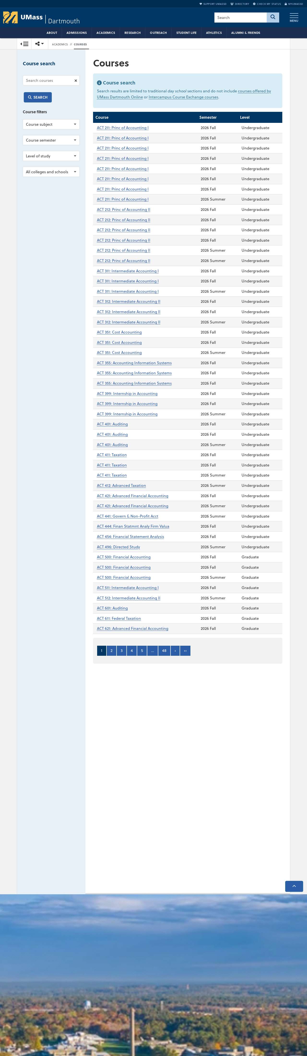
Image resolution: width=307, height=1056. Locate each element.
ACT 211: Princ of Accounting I (123, 128)
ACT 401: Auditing (112, 424)
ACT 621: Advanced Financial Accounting (132, 628)
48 (164, 650)
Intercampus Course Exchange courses (183, 97)
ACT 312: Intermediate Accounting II (128, 301)
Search (40, 97)
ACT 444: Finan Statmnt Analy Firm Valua (133, 526)
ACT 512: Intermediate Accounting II (128, 598)
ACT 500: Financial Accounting (124, 557)
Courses (80, 44)
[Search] (273, 17)
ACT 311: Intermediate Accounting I (128, 271)
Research (132, 32)
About (52, 32)
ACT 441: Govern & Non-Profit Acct (127, 516)
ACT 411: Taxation (112, 455)
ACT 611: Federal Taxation (119, 618)
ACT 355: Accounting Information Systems (134, 362)
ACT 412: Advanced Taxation (121, 485)
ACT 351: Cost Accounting (119, 332)
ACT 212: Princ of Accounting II (123, 209)
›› (185, 650)
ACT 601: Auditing (112, 608)
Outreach (158, 32)
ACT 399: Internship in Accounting (127, 393)
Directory (239, 4)
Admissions (76, 32)
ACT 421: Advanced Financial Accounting (132, 495)
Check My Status (267, 4)
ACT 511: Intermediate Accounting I (128, 587)
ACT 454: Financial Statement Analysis (130, 536)
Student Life (186, 32)
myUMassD (294, 4)
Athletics (214, 32)
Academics (105, 32)
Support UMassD (213, 4)
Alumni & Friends (245, 32)
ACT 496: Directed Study (118, 546)
